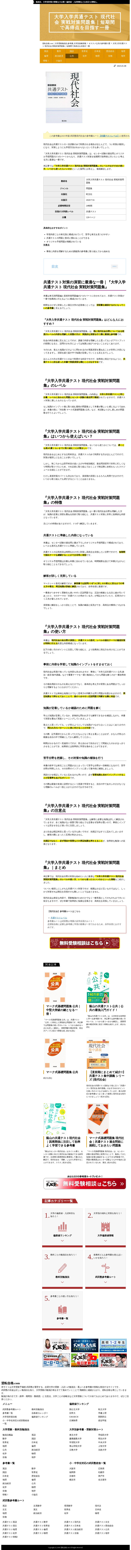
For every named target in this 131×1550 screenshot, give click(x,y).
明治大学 (102, 1439)
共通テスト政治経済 (73, 1529)
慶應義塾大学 (75, 1439)
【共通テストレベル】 (109, 136)
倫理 (46, 56)
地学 (123, 56)
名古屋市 (102, 1480)
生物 (110, 56)
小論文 (59, 61)
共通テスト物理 (40, 1533)
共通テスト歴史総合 (104, 1526)
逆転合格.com (10, 1383)
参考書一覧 (8, 1413)
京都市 (72, 1476)
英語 (46, 51)
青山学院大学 (75, 1446)
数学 (59, 51)
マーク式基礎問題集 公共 (62, 1072)
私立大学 (102, 1409)
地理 (123, 51)
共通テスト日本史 (72, 1526)
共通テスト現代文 (72, 1522)
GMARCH (73, 1417)
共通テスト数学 (40, 1522)
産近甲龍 (102, 1420)
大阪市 (72, 1468)
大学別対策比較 (10, 1417)
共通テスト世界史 (41, 1526)
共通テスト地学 (102, 1533)
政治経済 (59, 56)
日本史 (97, 51)
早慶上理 (102, 1413)
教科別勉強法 (38, 1409)
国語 (72, 51)
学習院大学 (74, 1442)
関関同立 (102, 1417)
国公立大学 (74, 1409)
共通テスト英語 (10, 1522)
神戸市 (101, 1476)
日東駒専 (73, 1420)
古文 (5, 1509)
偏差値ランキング (40, 1417)
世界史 (85, 51)
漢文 (35, 1509)
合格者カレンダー (40, 1413)
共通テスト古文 (102, 1522)
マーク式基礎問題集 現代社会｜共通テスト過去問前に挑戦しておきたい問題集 (106, 1141)
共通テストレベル (59, 918)
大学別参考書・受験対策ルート (86, 1429)
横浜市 (72, 1480)
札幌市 (101, 1472)
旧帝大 (72, 1413)
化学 (85, 56)
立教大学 (73, 1450)
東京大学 (73, 1435)
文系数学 (37, 1506)
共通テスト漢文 (10, 1526)
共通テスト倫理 (40, 1529)
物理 (97, 56)
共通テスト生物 (71, 1533)
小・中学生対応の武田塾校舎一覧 (87, 1463)
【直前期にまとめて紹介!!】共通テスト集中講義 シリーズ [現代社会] (107, 1076)
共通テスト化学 (10, 1533)
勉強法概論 (8, 1435)
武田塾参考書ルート (12, 1409)
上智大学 (102, 1446)
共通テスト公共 (102, 1529)
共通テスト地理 (10, 1529)
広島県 (101, 1468)
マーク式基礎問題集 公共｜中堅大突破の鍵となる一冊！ (63, 1010)
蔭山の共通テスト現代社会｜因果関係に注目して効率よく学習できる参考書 (63, 1141)
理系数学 (68, 1506)
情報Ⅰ (46, 61)
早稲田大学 (103, 1435)
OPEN (114, 266)
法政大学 (102, 1450)
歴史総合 (110, 51)
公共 (72, 56)
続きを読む (70, 1031)
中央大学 (102, 1442)
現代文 (98, 1506)
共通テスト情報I (10, 1537)
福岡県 (72, 1472)
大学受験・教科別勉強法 (16, 1429)
